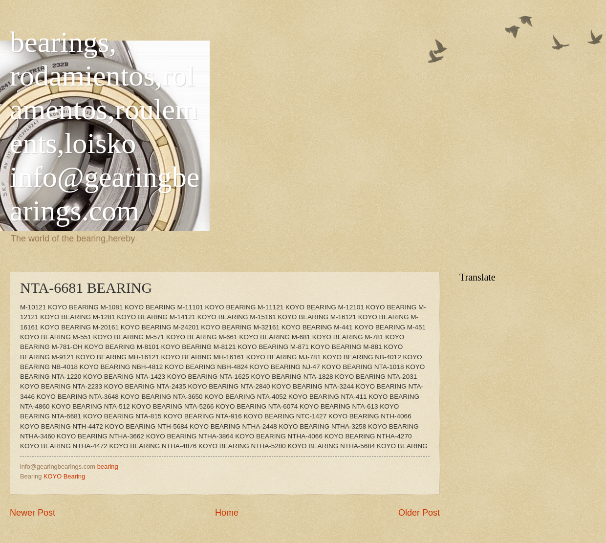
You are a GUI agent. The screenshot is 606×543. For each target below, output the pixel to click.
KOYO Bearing (64, 476)
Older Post (419, 513)
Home (226, 513)
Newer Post (32, 513)
